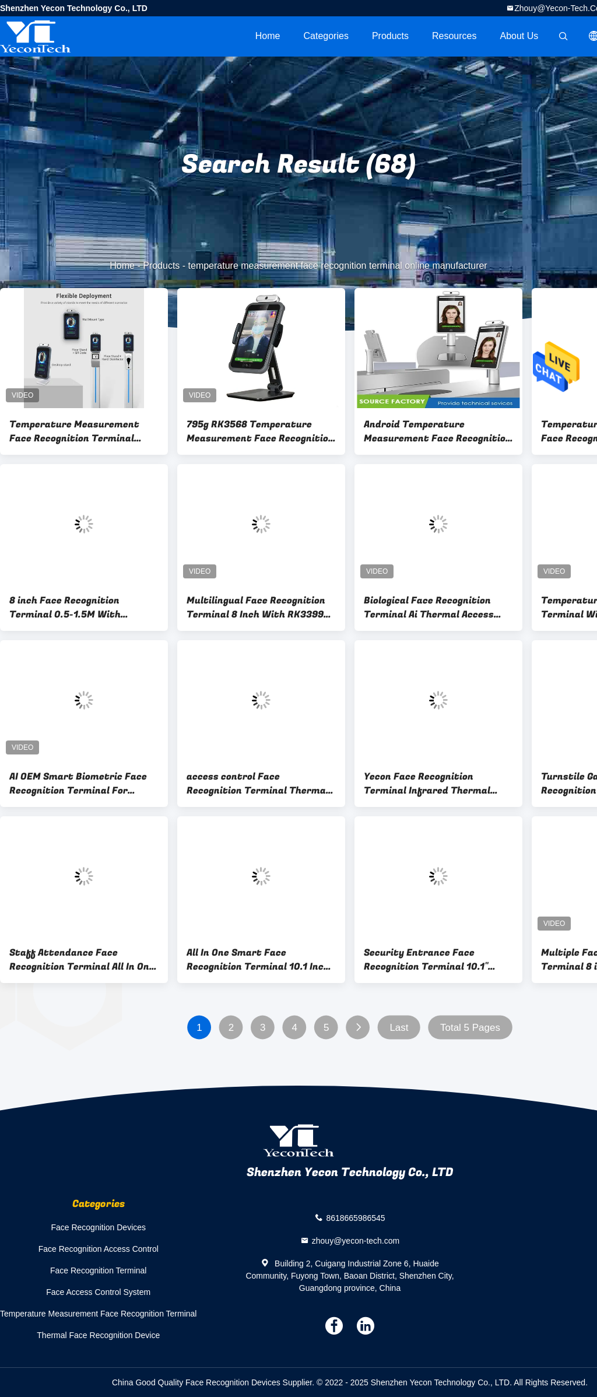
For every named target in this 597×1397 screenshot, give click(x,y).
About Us (519, 36)
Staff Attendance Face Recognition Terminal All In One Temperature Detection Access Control (82, 960)
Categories (326, 36)
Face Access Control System (98, 1292)
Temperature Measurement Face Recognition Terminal (98, 1313)
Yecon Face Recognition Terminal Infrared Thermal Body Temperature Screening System (432, 784)
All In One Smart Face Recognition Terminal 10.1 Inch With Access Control (258, 960)
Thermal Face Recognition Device (98, 1335)
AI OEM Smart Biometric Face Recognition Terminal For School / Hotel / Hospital (78, 784)
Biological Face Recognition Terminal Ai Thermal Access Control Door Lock (429, 608)
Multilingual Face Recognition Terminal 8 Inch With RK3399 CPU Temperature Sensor (256, 608)
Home (267, 36)
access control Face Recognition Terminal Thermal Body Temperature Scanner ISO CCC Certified (259, 784)
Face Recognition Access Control (98, 1249)
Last (398, 1027)
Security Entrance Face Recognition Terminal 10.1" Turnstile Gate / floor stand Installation (429, 960)
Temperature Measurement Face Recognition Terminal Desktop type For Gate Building (81, 431)
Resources (454, 36)
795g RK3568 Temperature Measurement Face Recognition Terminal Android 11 (260, 431)
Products (390, 36)
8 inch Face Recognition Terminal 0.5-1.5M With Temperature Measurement (74, 608)
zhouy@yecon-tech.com (355, 1240)
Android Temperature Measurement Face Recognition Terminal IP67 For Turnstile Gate (437, 431)
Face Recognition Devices (98, 1227)
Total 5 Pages (470, 1027)
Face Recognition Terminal (98, 1270)
